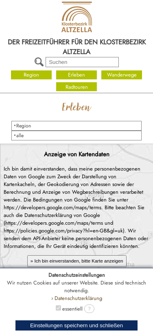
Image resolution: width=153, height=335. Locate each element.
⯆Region (22, 125)
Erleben (76, 75)
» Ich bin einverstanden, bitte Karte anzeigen (77, 260)
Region (31, 75)
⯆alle (18, 135)
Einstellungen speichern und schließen (76, 325)
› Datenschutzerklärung (76, 298)
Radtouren (77, 87)
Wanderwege (122, 75)
